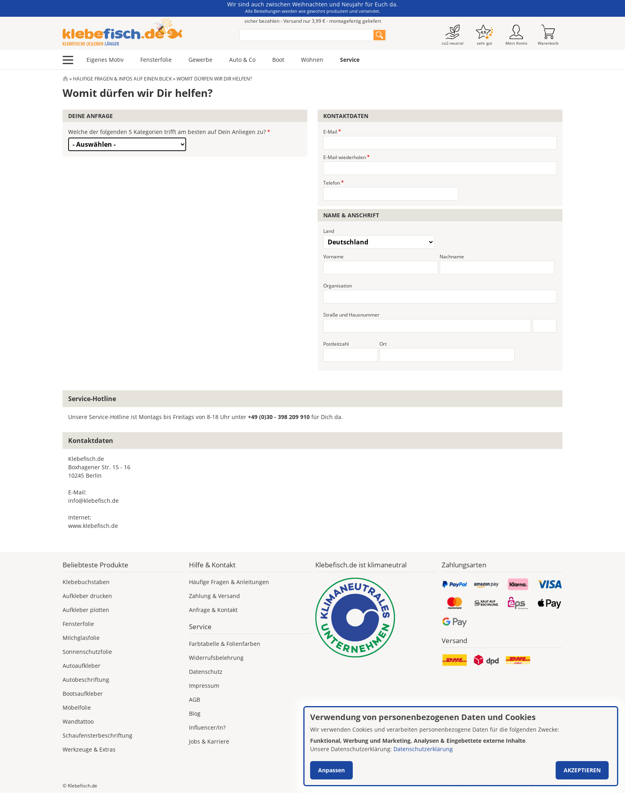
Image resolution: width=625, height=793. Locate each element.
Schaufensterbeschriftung (97, 735)
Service (350, 59)
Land (328, 231)
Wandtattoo (78, 721)
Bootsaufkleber (83, 693)
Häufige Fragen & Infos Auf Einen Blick (122, 79)
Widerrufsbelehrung (216, 657)
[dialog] (461, 746)
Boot (278, 59)
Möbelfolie (77, 707)
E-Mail (330, 131)
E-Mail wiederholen (344, 157)
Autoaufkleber (81, 665)
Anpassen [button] (331, 770)
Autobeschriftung (86, 679)
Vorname (333, 256)
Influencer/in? (207, 727)
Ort (383, 343)
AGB (194, 699)
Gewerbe (200, 59)
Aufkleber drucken (87, 596)
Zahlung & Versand (214, 596)
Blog (194, 713)
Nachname (452, 256)
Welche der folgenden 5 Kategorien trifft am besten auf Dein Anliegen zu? (167, 132)
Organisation (337, 285)
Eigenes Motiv (105, 59)
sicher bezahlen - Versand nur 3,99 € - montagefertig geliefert (312, 21)
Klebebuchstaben (86, 582)
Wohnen (312, 59)
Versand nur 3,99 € (473, 785)
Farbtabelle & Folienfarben (224, 643)
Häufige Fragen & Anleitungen (229, 582)
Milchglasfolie (81, 637)
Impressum (204, 685)
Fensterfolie (156, 59)
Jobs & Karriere (209, 741)
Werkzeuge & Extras (89, 749)
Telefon (331, 182)
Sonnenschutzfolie (87, 651)
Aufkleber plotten (86, 610)
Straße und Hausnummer (351, 314)
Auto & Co (242, 59)
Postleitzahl (336, 343)
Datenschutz (205, 671)
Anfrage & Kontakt (213, 610)
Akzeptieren (582, 770)
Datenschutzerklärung (423, 749)
